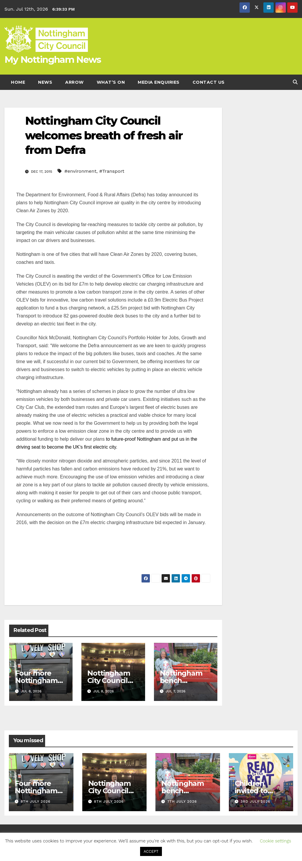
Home (18, 82)
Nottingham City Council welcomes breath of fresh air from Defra (104, 135)
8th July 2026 (35, 801)
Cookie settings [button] (275, 841)
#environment (80, 171)
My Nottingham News (52, 59)
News (45, 82)
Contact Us (209, 82)
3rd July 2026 (255, 801)
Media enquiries (159, 82)
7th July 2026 (182, 801)
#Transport (111, 171)
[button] (295, 82)
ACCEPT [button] (151, 851)
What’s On (111, 82)
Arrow (74, 82)
